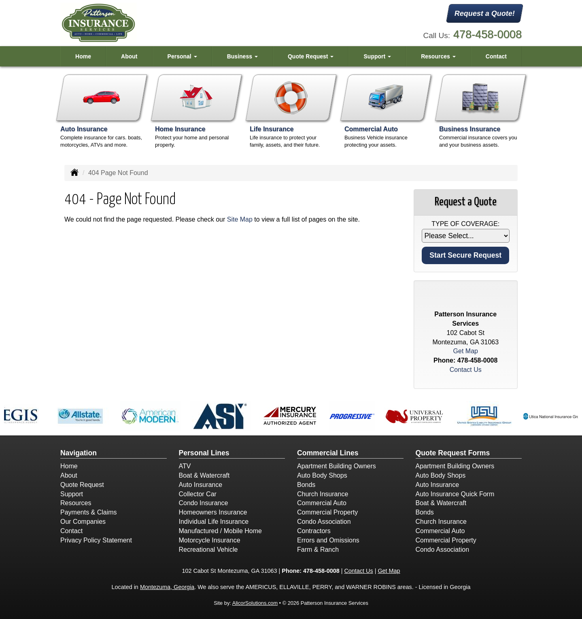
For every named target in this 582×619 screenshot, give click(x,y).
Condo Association (324, 521)
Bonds (306, 484)
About (129, 56)
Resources (75, 502)
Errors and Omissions (328, 540)
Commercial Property (327, 512)
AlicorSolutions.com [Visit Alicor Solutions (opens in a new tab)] (255, 603)
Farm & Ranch (318, 549)
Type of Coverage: (465, 223)
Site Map (240, 219)
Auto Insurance (201, 484)
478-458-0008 (487, 34)
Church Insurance (322, 494)
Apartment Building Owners (336, 466)
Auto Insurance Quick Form (455, 494)
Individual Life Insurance (214, 521)
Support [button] (377, 56)
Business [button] (242, 56)
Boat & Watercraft (204, 475)
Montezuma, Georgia (167, 587)
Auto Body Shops (322, 475)
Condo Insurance (203, 502)
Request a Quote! (485, 13)
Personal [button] (182, 56)
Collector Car (198, 494)
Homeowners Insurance (213, 512)
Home (83, 56)
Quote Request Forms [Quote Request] (453, 453)
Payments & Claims (88, 512)
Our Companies (83, 521)
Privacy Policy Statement (96, 540)
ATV (185, 466)
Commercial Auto (321, 502)
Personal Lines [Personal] (204, 453)
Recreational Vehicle (208, 549)
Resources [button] (438, 56)
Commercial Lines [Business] (328, 453)
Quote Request (82, 484)
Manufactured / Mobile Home (220, 530)
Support (71, 494)
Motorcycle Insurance (209, 540)
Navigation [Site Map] (78, 453)
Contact (496, 56)
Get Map (465, 351)
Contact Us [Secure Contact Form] (466, 369)
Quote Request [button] (310, 56)
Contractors (314, 530)
